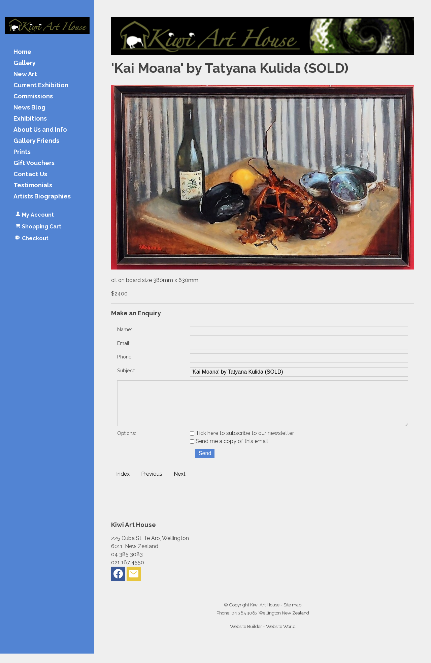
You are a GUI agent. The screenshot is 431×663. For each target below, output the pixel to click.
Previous (151, 483)
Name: (124, 329)
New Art (25, 74)
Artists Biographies (42, 196)
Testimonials (32, 185)
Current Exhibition (40, 85)
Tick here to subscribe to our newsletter (242, 442)
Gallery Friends (36, 141)
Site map (292, 614)
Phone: (125, 356)
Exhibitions (30, 119)
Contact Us (30, 174)
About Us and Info (40, 130)
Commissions (33, 96)
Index (123, 483)
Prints (22, 152)
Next (180, 483)
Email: (123, 343)
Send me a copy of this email (229, 450)
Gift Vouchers (34, 163)
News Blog (29, 107)
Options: (126, 442)
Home (22, 52)
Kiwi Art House (264, 614)
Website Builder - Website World (263, 635)
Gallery (24, 63)
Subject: (126, 370)
